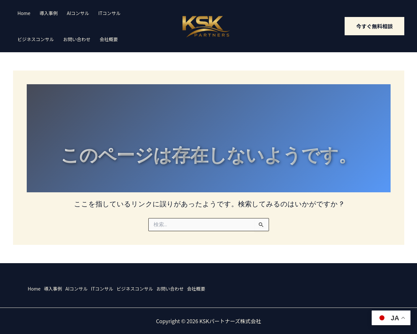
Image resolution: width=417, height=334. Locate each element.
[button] (374, 26)
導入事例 (48, 13)
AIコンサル (78, 13)
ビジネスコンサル (36, 39)
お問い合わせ (77, 39)
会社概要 (109, 39)
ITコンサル (109, 13)
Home (24, 13)
